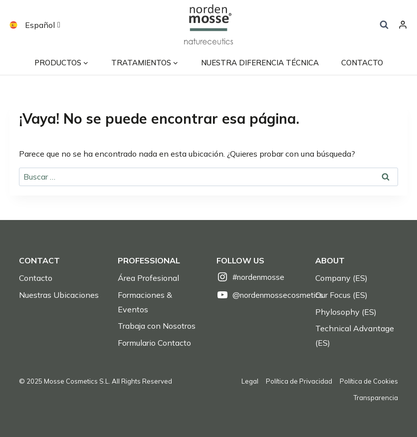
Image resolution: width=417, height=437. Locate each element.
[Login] (403, 24)
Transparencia (376, 398)
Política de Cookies (369, 381)
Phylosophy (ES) (346, 312)
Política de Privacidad (299, 381)
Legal (249, 381)
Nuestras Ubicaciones (59, 295)
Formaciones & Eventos (145, 302)
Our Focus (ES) (341, 295)
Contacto (35, 278)
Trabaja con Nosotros (157, 326)
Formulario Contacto (154, 343)
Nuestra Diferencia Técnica (260, 62)
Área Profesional (148, 278)
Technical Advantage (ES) (354, 335)
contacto (362, 62)
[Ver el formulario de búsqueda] (384, 25)
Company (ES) (341, 278)
